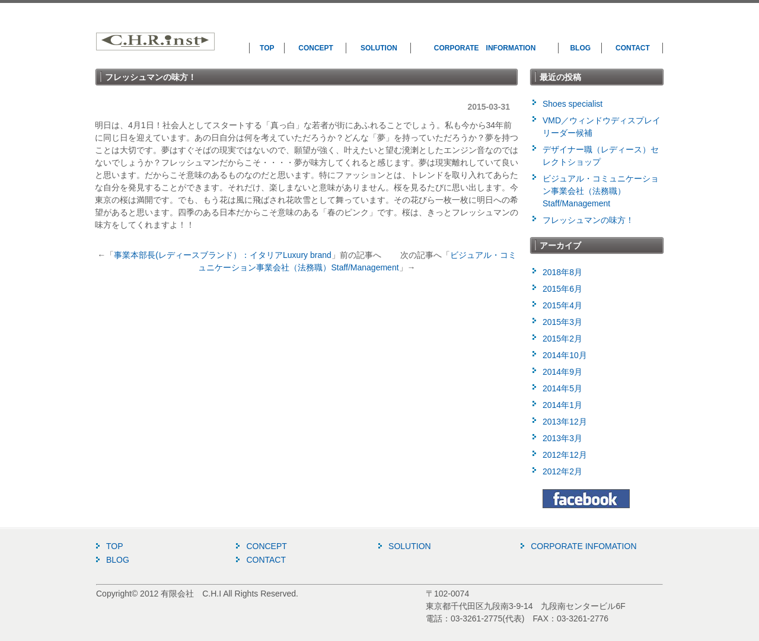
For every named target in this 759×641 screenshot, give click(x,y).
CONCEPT (315, 48)
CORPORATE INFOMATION (583, 546)
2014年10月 (565, 355)
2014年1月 (562, 405)
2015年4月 (562, 305)
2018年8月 (562, 272)
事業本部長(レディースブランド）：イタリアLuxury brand (222, 255)
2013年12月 (565, 421)
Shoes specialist (572, 104)
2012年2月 (562, 471)
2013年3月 (562, 438)
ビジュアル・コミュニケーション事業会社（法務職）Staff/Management (601, 191)
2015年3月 (562, 322)
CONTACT (633, 48)
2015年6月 (562, 289)
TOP (267, 48)
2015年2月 (562, 338)
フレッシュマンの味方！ (588, 220)
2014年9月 (562, 372)
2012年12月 (565, 455)
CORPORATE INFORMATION (485, 48)
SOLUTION (379, 48)
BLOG (580, 48)
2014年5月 (562, 388)
